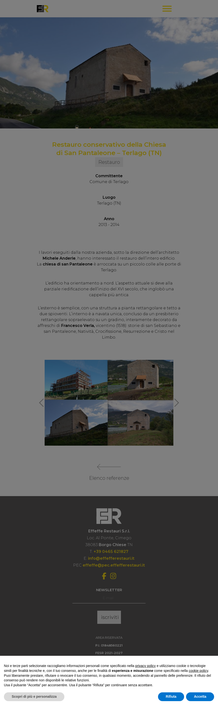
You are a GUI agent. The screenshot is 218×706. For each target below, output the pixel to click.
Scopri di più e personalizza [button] (34, 696)
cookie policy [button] (198, 671)
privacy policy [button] (145, 666)
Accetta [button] (200, 696)
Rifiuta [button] (171, 696)
